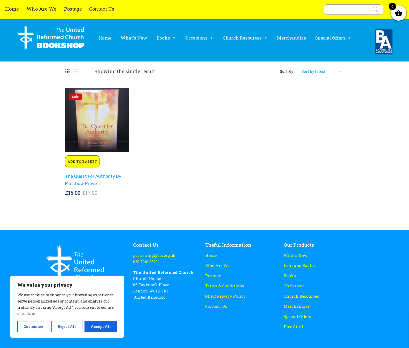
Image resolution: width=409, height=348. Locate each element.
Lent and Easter (299, 265)
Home (12, 9)
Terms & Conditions (224, 285)
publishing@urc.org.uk (153, 255)
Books (166, 38)
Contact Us (101, 9)
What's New (134, 38)
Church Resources (245, 38)
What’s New (295, 255)
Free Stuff (293, 325)
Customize (33, 326)
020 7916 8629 (145, 261)
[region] (67, 307)
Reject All (67, 326)
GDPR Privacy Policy (225, 295)
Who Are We (42, 9)
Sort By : (287, 71)
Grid (67, 71)
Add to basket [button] (82, 161)
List (76, 71)
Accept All (101, 326)
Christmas (294, 285)
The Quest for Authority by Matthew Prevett (92, 180)
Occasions (199, 38)
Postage (73, 9)
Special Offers (333, 38)
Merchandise (291, 38)
